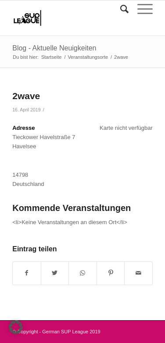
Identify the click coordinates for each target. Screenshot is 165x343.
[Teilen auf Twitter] (55, 273)
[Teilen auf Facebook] (27, 273)
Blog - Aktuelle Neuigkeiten (54, 48)
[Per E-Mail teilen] (138, 273)
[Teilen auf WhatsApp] (83, 273)
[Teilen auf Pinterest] (111, 273)
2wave (26, 96)
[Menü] (141, 9)
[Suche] (120, 9)
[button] (16, 327)
